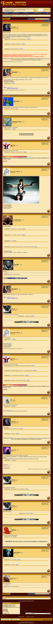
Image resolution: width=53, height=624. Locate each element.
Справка (6, 12)
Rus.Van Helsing (15, 171)
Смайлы (4, 609)
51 (42, 593)
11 (40, 593)
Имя (35, 9)
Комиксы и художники (21, 9)
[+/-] (48, 25)
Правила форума (6, 613)
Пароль (35, 10)
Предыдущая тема (23, 600)
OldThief (13, 27)
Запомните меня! (46, 9)
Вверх (51, 619)
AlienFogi (13, 578)
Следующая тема (30, 600)
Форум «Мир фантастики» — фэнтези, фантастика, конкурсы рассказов (17, 8)
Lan (11, 399)
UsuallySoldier (17, 220)
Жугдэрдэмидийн (17, 121)
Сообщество (15, 12)
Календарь (26, 12)
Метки (4, 596)
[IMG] (4, 610)
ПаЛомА (13, 450)
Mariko (14, 309)
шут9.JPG (7, 586)
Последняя (46, 593)
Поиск (48, 12)
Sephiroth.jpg (8, 274)
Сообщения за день (37, 12)
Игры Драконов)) (6, 468)
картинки (4, 598)
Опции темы (46, 20)
